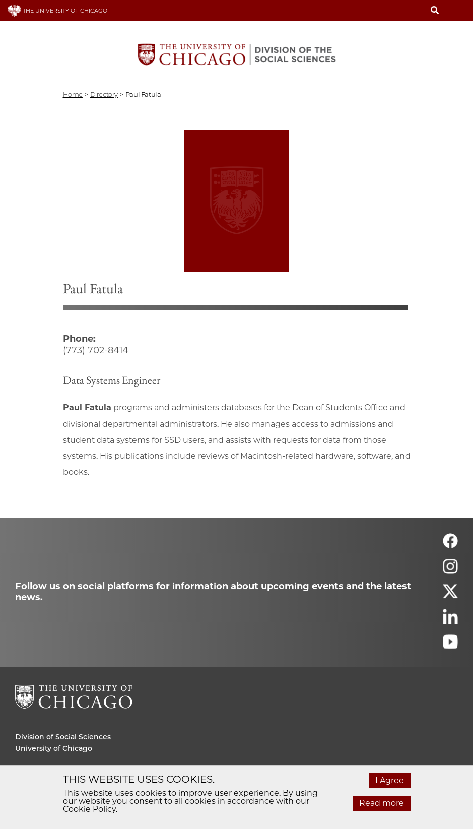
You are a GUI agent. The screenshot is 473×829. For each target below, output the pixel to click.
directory (104, 94)
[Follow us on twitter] (450, 595)
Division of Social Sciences (63, 736)
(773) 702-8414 (95, 350)
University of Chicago (53, 748)
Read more (381, 803)
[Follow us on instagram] (450, 570)
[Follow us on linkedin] (450, 621)
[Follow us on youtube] (450, 646)
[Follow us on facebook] (450, 545)
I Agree (389, 780)
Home (73, 94)
